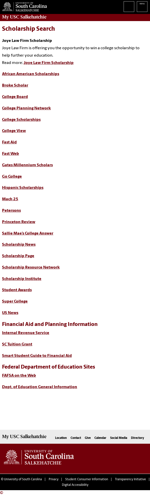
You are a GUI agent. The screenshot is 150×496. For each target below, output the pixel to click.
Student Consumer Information (86, 479)
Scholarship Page (18, 256)
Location (61, 438)
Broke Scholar (15, 86)
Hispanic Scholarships (22, 188)
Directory (137, 438)
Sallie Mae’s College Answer (27, 234)
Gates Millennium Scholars (27, 165)
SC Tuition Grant (17, 344)
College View (14, 131)
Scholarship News (19, 245)
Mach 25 (10, 199)
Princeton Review (18, 222)
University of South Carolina (23, 479)
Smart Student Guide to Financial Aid (37, 356)
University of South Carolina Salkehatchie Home (23, 5)
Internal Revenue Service (25, 333)
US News (10, 313)
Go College (12, 177)
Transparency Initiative (130, 479)
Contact (76, 438)
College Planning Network (26, 108)
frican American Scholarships (32, 74)
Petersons (11, 211)
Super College (15, 302)
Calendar (100, 438)
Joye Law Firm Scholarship (49, 63)
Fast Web (10, 154)
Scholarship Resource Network (31, 268)
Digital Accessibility (75, 485)
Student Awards (17, 290)
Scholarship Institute (21, 279)
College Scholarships (21, 120)
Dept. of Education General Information (39, 387)
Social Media (118, 438)
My (24, 17)
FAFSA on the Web (19, 376)
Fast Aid (9, 142)
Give (88, 438)
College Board (15, 97)
